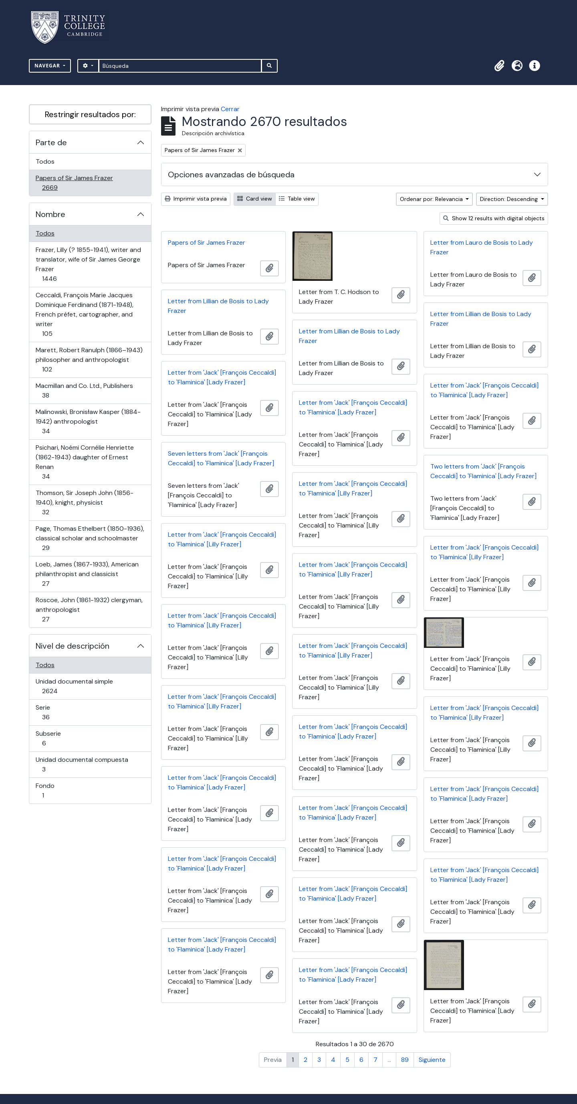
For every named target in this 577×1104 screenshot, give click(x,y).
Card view (254, 198)
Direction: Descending (509, 199)
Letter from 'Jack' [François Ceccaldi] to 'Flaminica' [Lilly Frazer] (353, 488)
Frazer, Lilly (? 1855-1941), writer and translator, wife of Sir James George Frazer (88, 264)
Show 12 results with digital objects (494, 218)
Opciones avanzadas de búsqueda (231, 174)
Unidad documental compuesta (81, 764)
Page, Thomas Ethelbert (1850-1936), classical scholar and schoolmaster (89, 538)
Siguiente (432, 1059)
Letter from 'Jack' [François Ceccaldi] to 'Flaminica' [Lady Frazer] (222, 377)
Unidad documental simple (74, 686)
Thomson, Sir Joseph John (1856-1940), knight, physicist (84, 502)
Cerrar (230, 109)
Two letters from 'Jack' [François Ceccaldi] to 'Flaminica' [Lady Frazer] (483, 471)
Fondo (54, 790)
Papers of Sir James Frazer (74, 183)
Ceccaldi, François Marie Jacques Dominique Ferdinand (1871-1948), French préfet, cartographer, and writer (84, 314)
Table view (297, 198)
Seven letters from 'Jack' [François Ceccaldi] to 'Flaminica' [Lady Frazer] (221, 458)
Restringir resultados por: (90, 114)
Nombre (50, 214)
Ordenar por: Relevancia (432, 199)
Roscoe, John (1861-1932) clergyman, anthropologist (89, 609)
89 (405, 1059)
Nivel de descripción (72, 646)
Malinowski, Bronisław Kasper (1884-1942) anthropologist (88, 421)
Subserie (55, 738)
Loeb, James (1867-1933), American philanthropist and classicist (87, 574)
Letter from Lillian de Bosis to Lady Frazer (218, 306)
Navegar (48, 65)
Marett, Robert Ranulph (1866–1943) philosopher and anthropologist (89, 359)
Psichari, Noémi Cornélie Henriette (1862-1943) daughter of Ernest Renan (84, 461)
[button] (499, 66)
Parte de (51, 142)
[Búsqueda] (180, 66)
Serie (57, 712)
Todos (45, 161)
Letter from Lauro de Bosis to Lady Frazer (481, 247)
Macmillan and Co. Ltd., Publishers (84, 390)
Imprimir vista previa (196, 198)
